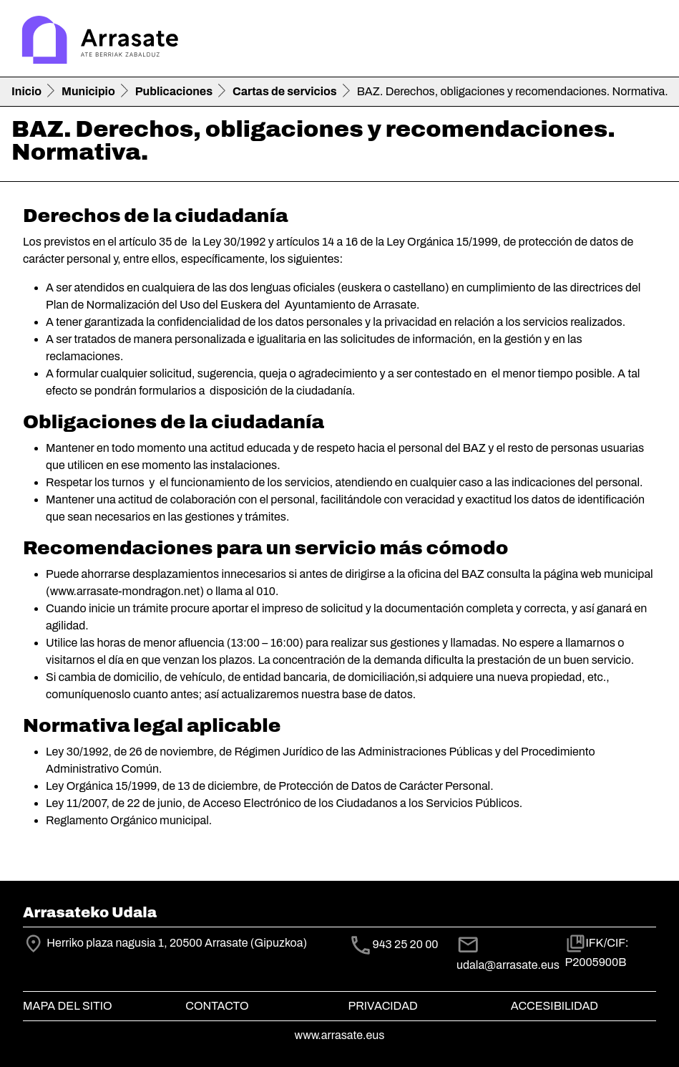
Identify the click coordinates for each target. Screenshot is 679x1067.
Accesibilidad (554, 1006)
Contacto (216, 1006)
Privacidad (383, 1006)
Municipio (88, 91)
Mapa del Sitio (67, 1006)
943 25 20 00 (406, 944)
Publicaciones (174, 91)
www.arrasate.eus (340, 1035)
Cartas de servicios (285, 91)
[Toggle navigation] (647, 41)
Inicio (26, 91)
